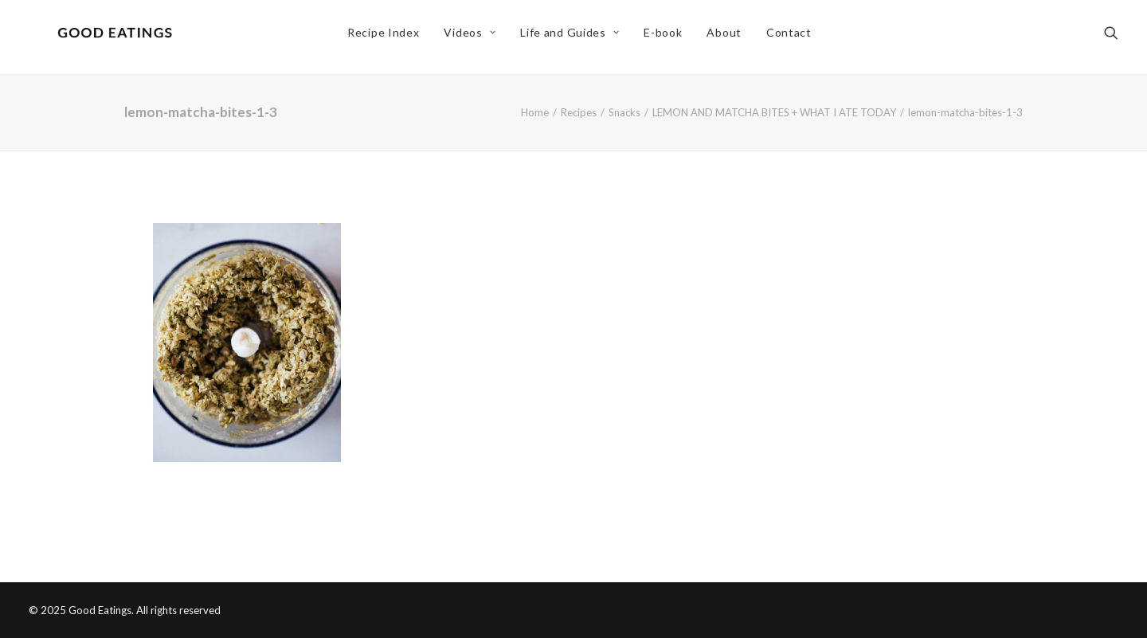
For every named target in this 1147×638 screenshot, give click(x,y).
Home (535, 112)
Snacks (624, 112)
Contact (793, 37)
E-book (667, 37)
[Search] (1111, 37)
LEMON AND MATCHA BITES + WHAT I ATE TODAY (774, 112)
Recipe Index (387, 37)
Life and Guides (574, 37)
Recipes (579, 112)
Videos (474, 37)
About (728, 37)
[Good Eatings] (119, 37)
